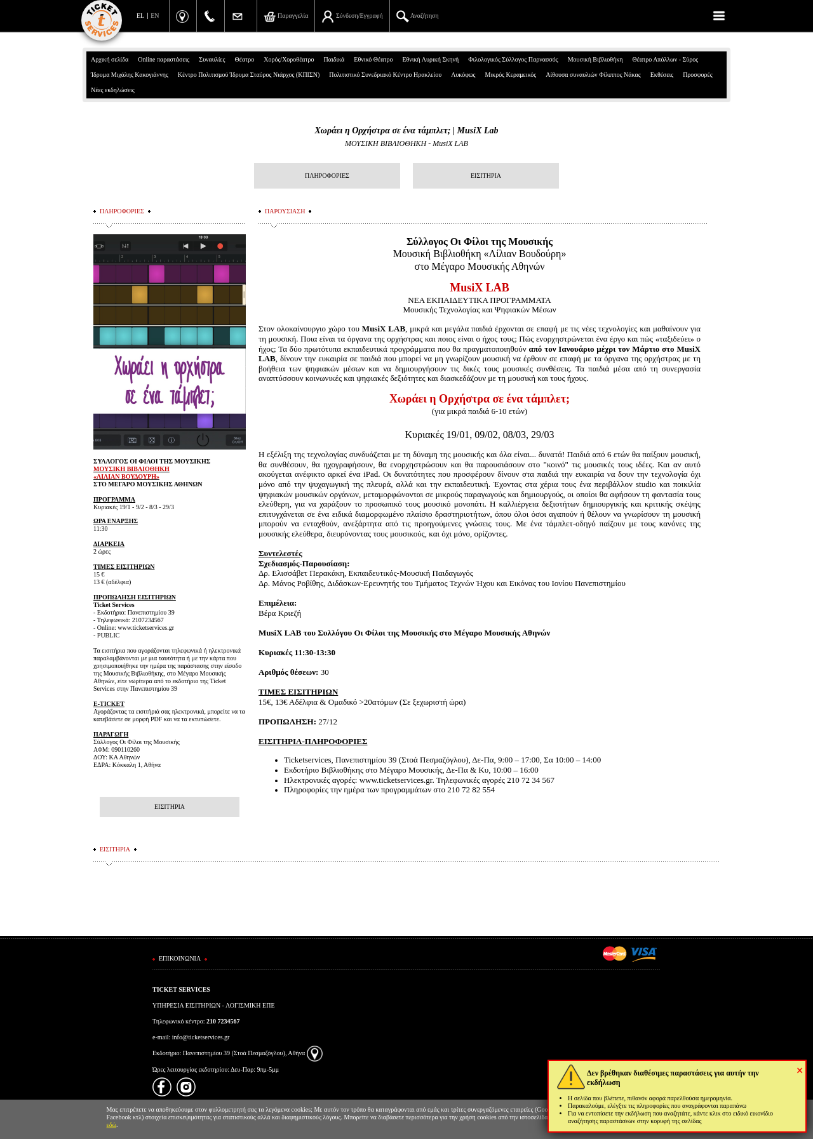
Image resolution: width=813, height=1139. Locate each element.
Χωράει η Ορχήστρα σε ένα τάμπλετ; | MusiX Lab (406, 130)
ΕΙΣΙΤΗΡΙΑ (486, 175)
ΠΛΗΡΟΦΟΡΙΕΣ (327, 175)
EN (155, 15)
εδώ (112, 1124)
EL (140, 15)
